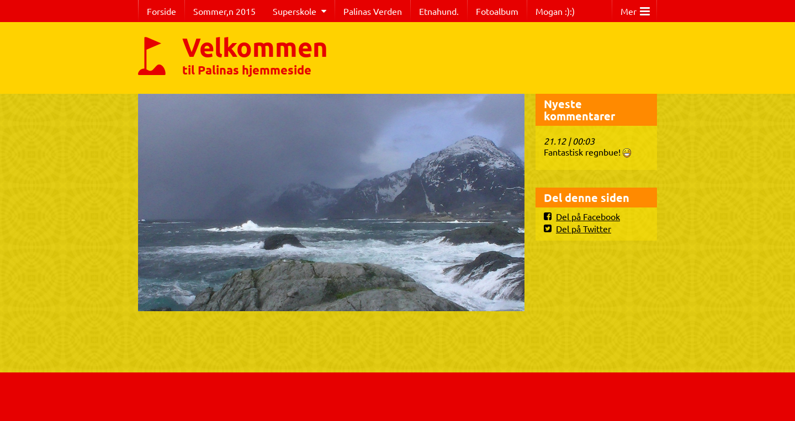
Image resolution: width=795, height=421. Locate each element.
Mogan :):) (555, 11)
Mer (635, 8)
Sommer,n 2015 (224, 11)
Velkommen (255, 46)
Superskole (294, 11)
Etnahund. (439, 11)
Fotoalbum (497, 11)
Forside (161, 11)
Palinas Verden (372, 11)
